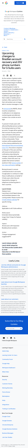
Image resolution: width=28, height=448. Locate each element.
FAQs (3, 400)
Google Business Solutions (9, 429)
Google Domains (7, 420)
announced (7, 109)
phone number (16, 163)
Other (9, 71)
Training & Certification (8, 409)
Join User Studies (7, 437)
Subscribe (20, 3)
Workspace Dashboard (8, 367)
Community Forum (7, 359)
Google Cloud (6, 416)
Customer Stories (7, 384)
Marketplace (5, 396)
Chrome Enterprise (7, 425)
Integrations (5, 404)
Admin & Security (9, 32)
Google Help (5, 363)
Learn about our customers (9, 299)
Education (7, 34)
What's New (5, 372)
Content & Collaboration (11, 30)
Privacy (10, 446)
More (6, 35)
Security (4, 379)
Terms (13, 446)
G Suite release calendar (9, 200)
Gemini (6, 31)
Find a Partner (6, 392)
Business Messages (7, 433)
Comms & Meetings (10, 28)
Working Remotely (7, 388)
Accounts (4, 71)
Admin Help (5, 351)
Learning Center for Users (9, 355)
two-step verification (8, 165)
